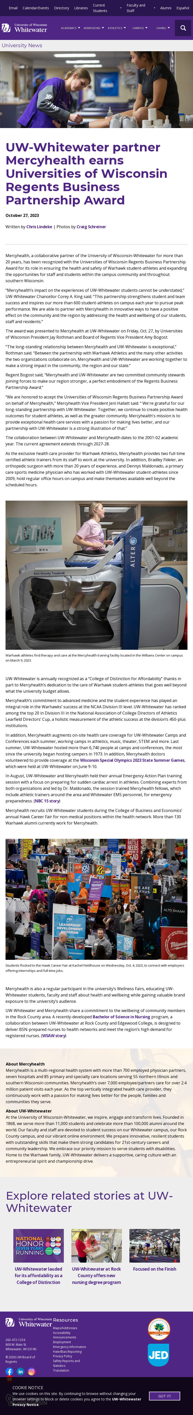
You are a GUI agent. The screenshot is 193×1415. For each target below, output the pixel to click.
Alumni (165, 8)
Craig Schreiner (91, 226)
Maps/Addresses (65, 1328)
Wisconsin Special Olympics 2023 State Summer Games (132, 760)
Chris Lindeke (39, 226)
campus (140, 27)
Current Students (100, 8)
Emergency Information (69, 1347)
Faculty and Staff (136, 8)
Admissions (94, 27)
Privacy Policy (62, 1356)
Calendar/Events (36, 8)
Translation (61, 1370)
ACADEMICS (71, 27)
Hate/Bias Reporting (67, 1351)
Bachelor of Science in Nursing (121, 1017)
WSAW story (53, 1035)
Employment (62, 1342)
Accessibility (61, 1333)
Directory (61, 8)
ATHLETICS (117, 27)
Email (13, 8)
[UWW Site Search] (183, 28)
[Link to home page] (24, 28)
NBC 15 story (47, 801)
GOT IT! (164, 1396)
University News (22, 45)
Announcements (64, 1337)
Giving (163, 27)
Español (182, 8)
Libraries (81, 8)
